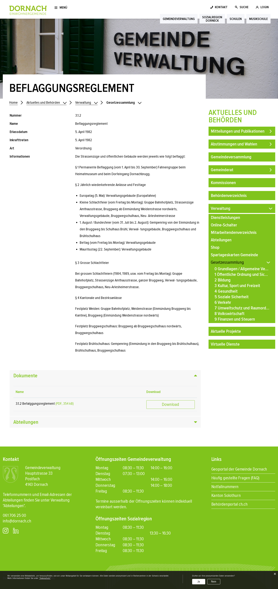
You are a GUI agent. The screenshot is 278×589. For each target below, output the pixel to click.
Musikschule (258, 19)
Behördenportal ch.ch (229, 504)
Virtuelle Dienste (225, 344)
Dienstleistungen (225, 217)
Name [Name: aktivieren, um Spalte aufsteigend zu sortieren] (20, 392)
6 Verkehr (223, 302)
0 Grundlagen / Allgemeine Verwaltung (242, 269)
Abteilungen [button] (25, 422)
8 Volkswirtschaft (229, 313)
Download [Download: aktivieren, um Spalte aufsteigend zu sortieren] (153, 392)
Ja (198, 581)
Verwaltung (220, 208)
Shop (215, 247)
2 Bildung (223, 280)
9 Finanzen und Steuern (235, 319)
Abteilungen (221, 240)
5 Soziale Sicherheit (232, 297)
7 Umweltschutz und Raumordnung (242, 308)
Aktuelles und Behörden (233, 116)
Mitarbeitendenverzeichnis (234, 232)
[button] (86, 102)
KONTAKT (221, 7)
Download (170, 404)
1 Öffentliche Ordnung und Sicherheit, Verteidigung (242, 274)
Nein (213, 581)
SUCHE (244, 7)
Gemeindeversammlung (231, 157)
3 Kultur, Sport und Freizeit (237, 285)
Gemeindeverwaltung (179, 19)
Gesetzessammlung (238, 262)
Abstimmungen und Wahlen (234, 144)
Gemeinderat (222, 170)
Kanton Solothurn (226, 495)
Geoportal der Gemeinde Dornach (239, 469)
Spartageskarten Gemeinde (234, 255)
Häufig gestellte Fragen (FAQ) (235, 478)
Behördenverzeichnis (229, 195)
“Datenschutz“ (45, 578)
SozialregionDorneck (212, 19)
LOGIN (264, 7)
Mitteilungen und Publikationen (237, 131)
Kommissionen (223, 182)
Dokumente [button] (25, 375)
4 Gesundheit (226, 291)
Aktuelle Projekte (226, 331)
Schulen (236, 19)
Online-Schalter (224, 225)
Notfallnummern (225, 486)
